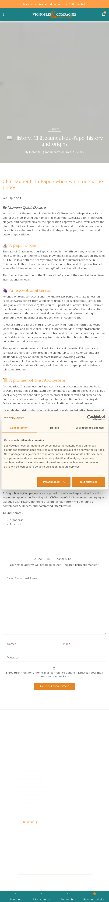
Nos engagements (30, 779)
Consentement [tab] (19, 427)
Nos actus (30, 803)
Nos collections (30, 770)
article (18, 524)
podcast (17, 520)
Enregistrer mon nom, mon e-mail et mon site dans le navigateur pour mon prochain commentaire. (54, 674)
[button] (104, 14)
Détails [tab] (54, 427)
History (55, 128)
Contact (30, 811)
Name (11, 644)
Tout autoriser (88, 481)
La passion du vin (30, 795)
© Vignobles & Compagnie (33, 878)
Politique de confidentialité (75, 878)
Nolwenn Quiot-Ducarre (44, 152)
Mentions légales (48, 887)
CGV (69, 887)
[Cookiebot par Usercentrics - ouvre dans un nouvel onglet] (89, 417)
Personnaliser (54, 481)
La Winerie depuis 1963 (30, 787)
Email (65, 644)
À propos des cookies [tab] (90, 427)
